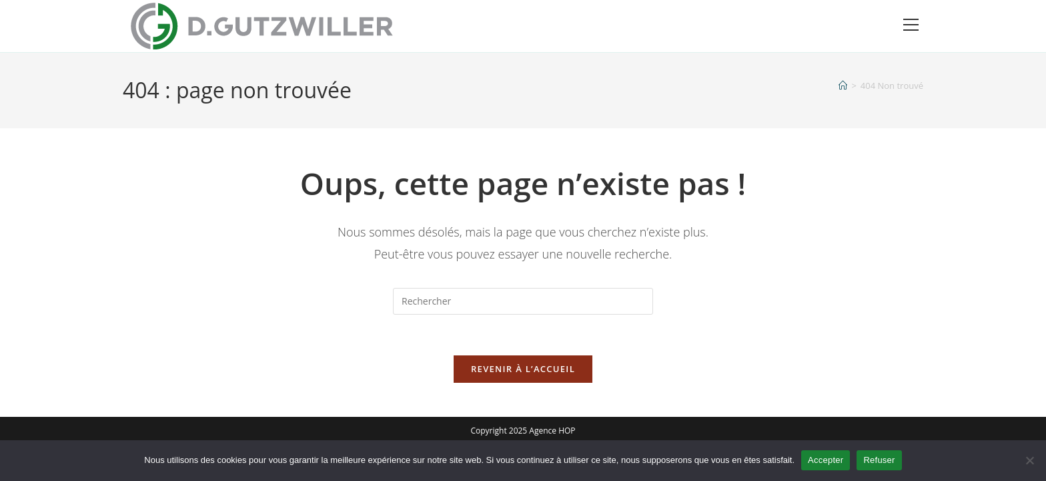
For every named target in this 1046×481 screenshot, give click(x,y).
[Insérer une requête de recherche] (523, 301)
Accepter (825, 460)
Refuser (879, 460)
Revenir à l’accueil (523, 369)
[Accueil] (843, 85)
